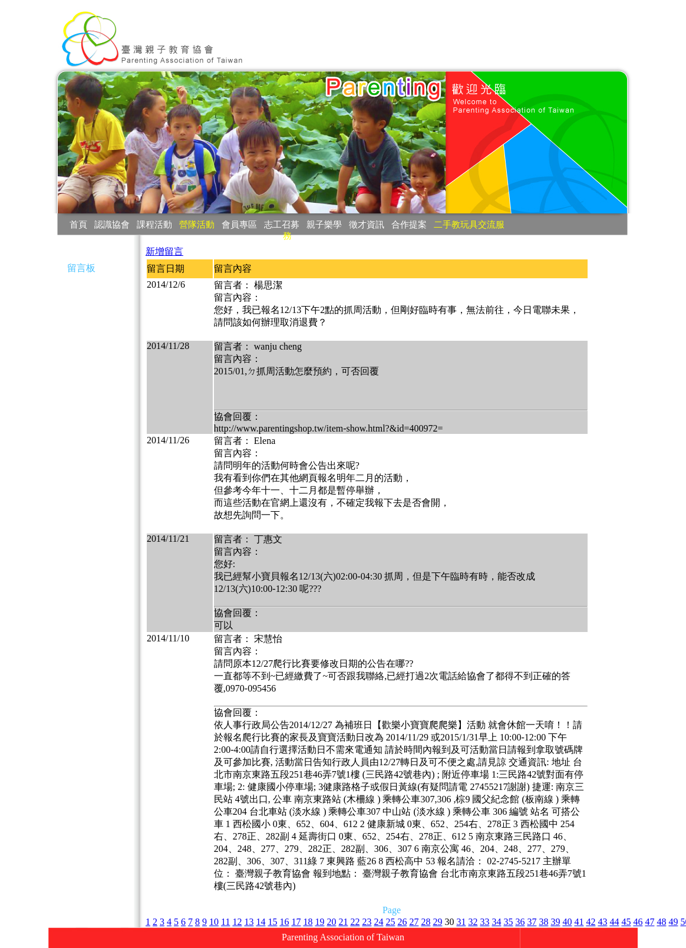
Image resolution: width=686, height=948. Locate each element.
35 (508, 922)
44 (614, 922)
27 (413, 922)
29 (437, 922)
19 (319, 922)
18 (307, 922)
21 (343, 922)
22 (355, 922)
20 (331, 922)
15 (272, 922)
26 (402, 922)
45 (626, 922)
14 (260, 922)
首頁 (78, 224)
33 (484, 922)
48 (661, 922)
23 (366, 922)
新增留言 (164, 251)
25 (390, 922)
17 (296, 922)
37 (531, 922)
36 (520, 922)
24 (378, 922)
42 (590, 922)
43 (602, 922)
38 (543, 922)
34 (496, 922)
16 (284, 922)
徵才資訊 (366, 224)
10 (214, 922)
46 (637, 922)
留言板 (81, 268)
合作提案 (409, 224)
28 (425, 922)
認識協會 (112, 224)
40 (567, 922)
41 (578, 922)
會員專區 (239, 224)
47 (649, 922)
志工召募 (281, 224)
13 (248, 922)
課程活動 (154, 224)
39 (555, 922)
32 (472, 922)
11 (225, 922)
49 (673, 922)
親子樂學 (324, 224)
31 (461, 922)
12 (237, 922)
